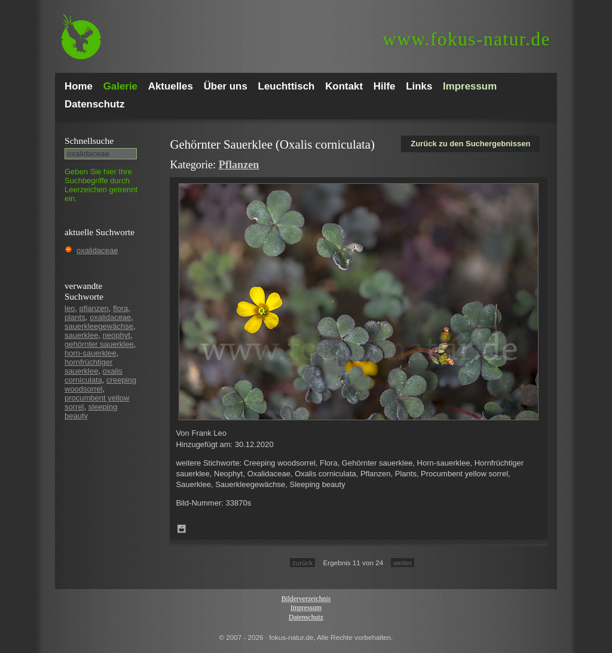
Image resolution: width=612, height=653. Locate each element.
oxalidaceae (97, 250)
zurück (302, 562)
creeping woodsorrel (100, 384)
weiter (402, 562)
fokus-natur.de (466, 39)
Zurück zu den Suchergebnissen (470, 143)
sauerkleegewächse (99, 326)
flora (120, 308)
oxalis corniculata (94, 375)
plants (75, 317)
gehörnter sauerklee (99, 344)
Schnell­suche (89, 140)
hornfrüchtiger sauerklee (88, 366)
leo (70, 308)
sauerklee (81, 335)
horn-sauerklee (91, 353)
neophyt (116, 335)
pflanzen (94, 308)
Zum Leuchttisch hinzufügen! (182, 529)
